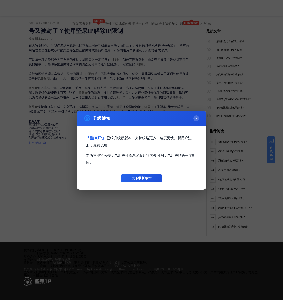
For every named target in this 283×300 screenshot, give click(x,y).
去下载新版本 (141, 178)
